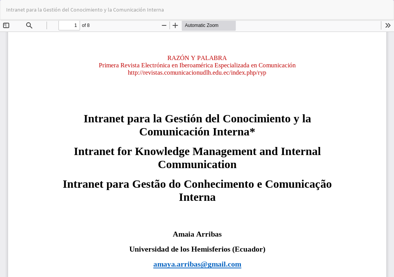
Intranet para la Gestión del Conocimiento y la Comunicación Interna (85, 9)
